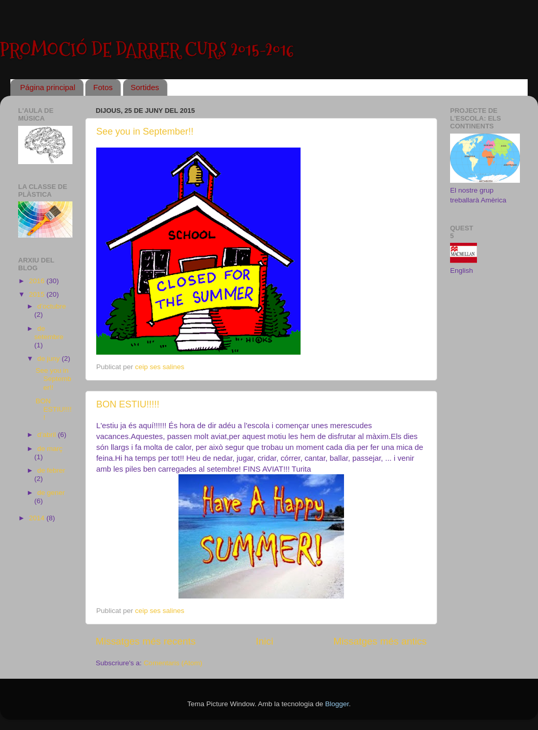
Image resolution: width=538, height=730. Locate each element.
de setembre (48, 333)
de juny (49, 358)
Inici (265, 641)
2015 (38, 294)
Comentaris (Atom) (173, 663)
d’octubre (51, 306)
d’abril (47, 435)
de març (50, 448)
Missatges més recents (146, 641)
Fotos (103, 87)
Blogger (337, 704)
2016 (38, 281)
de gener (51, 493)
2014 (38, 518)
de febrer (51, 470)
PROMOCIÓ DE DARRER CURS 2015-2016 (147, 50)
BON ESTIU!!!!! (127, 404)
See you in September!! (144, 131)
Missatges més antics (380, 641)
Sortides (145, 87)
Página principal (48, 87)
